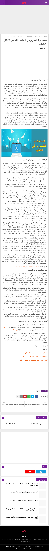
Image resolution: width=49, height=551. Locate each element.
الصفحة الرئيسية (43, 36)
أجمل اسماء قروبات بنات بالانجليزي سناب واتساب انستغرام (23, 500)
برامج (36, 36)
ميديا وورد (16, 549)
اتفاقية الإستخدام (10, 546)
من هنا (15, 325)
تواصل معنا (28, 546)
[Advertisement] (24, 19)
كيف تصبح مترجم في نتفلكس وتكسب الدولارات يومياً (24, 492)
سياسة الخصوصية (38, 546)
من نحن (20, 546)
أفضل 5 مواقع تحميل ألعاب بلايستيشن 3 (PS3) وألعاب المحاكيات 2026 (21, 518)
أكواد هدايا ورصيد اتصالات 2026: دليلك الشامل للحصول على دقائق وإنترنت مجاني (21, 484)
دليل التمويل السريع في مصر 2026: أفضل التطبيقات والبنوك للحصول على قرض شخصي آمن (20, 509)
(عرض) (31, 80)
